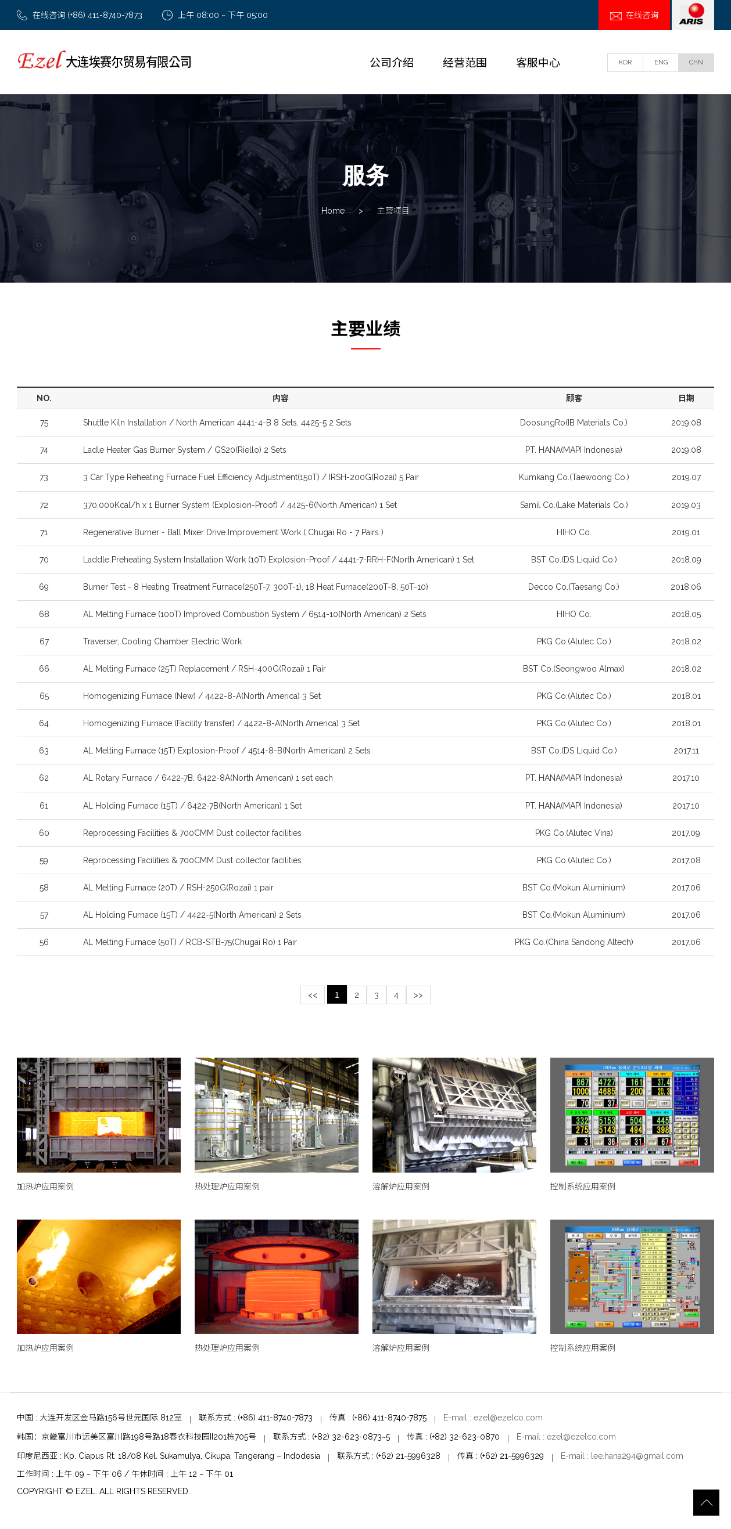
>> (418, 997)
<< (312, 997)
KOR (625, 62)
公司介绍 (392, 62)
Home (333, 212)
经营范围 (465, 62)
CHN (696, 62)
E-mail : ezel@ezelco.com (493, 1420)
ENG (661, 62)
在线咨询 (634, 15)
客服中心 (538, 62)
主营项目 (393, 212)
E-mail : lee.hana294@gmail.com (622, 1458)
